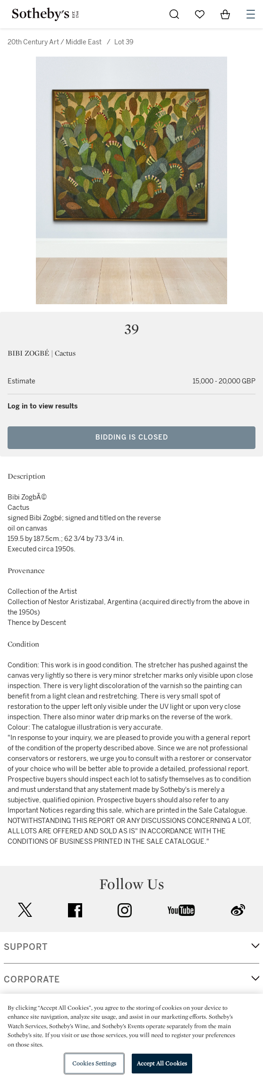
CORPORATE (32, 979)
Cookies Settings (94, 1063)
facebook (75, 910)
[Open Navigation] (250, 14)
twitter (25, 910)
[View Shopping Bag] (225, 14)
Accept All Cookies (162, 1063)
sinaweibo (238, 910)
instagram (125, 910)
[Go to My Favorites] (199, 14)
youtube (181, 910)
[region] (131, 1037)
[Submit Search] (174, 14)
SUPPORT (26, 947)
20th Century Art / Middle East (55, 42)
